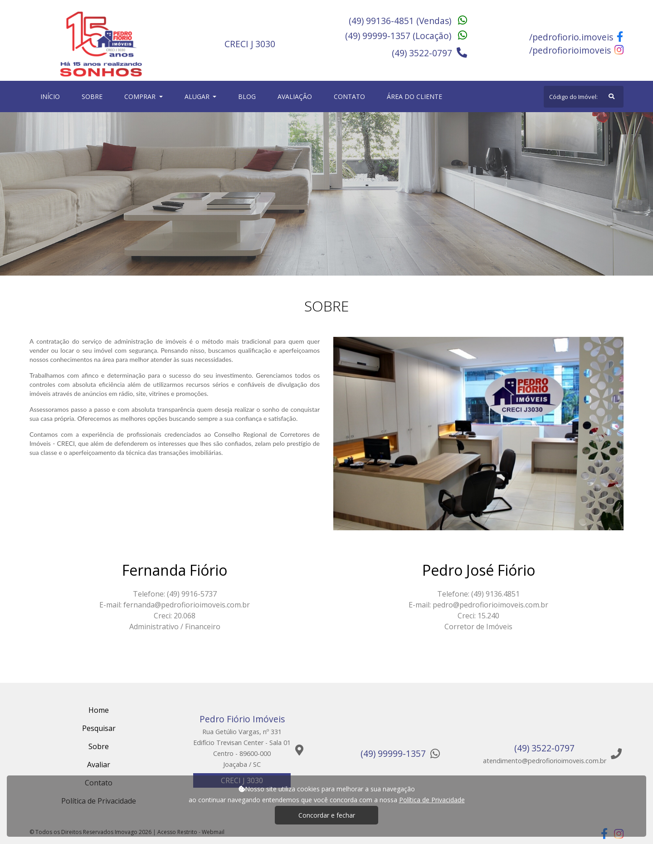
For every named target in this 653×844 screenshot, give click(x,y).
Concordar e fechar (326, 815)
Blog (247, 96)
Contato (349, 96)
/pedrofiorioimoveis (576, 50)
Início (51, 96)
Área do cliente (414, 96)
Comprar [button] (140, 96)
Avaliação (295, 96)
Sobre (94, 96)
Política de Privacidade (432, 799)
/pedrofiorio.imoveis (576, 37)
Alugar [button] (198, 96)
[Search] (584, 97)
